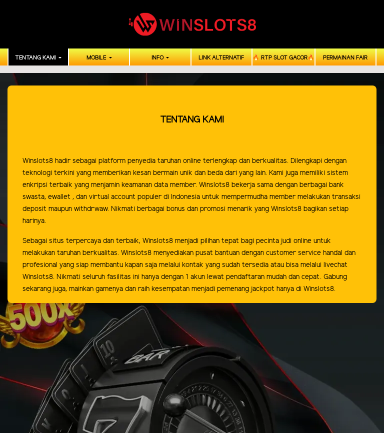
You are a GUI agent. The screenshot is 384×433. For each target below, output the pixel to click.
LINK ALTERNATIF (221, 58)
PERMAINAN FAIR (345, 58)
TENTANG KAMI (36, 58)
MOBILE (97, 58)
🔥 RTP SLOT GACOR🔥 (283, 58)
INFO (158, 58)
